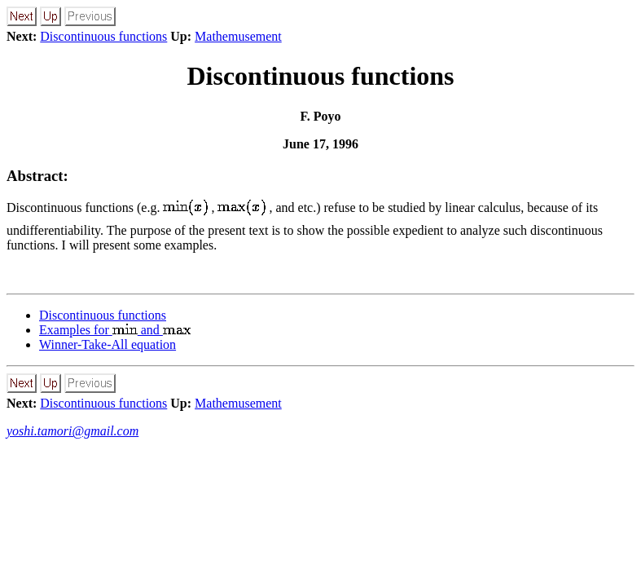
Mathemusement (238, 36)
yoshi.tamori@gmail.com (72, 431)
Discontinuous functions (103, 36)
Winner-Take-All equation (107, 344)
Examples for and (115, 330)
